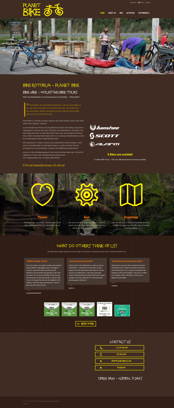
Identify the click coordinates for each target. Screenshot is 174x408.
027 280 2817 (121, 354)
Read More (87, 323)
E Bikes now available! (120, 154)
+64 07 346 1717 (121, 348)
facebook (121, 368)
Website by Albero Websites (51, 401)
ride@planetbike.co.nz (121, 361)
